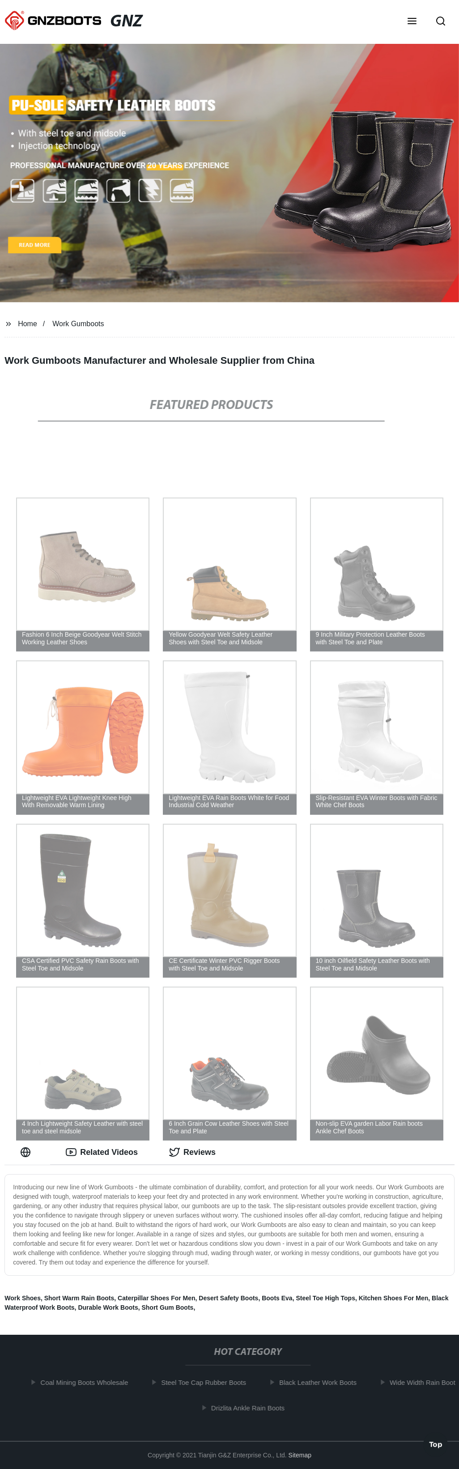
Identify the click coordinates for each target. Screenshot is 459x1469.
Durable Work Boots (108, 1307)
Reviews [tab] (192, 1152)
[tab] (27, 1152)
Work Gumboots (78, 324)
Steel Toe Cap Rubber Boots (206, 1382)
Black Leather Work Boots (321, 1382)
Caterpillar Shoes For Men (156, 1298)
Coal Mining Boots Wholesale (87, 1382)
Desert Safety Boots (228, 1298)
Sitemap (300, 1455)
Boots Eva (277, 1298)
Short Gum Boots (167, 1307)
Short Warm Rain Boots (79, 1298)
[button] (412, 22)
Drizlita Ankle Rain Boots (251, 1407)
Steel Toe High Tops (325, 1298)
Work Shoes (22, 1298)
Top (435, 1445)
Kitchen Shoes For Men (394, 1298)
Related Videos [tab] (102, 1152)
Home (27, 324)
